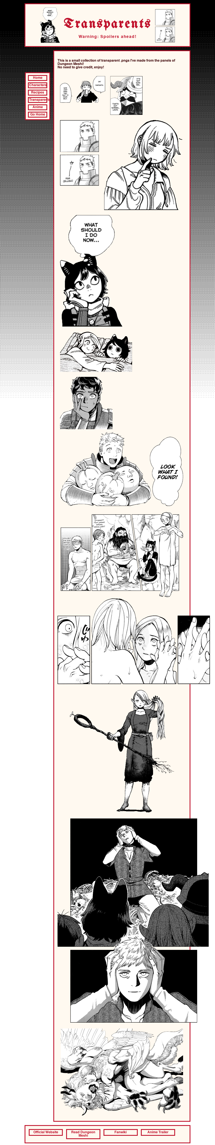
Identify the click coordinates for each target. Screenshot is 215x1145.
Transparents (38, 100)
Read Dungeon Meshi (83, 1134)
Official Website (45, 1132)
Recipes (37, 92)
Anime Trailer (157, 1132)
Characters (38, 85)
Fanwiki (120, 1132)
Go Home (37, 114)
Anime (38, 107)
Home (37, 78)
